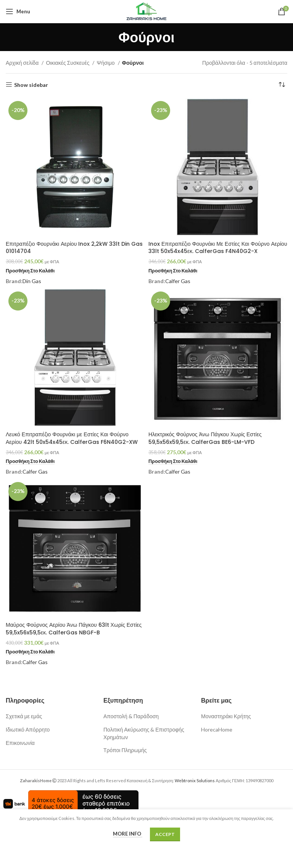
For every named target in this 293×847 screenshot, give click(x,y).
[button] (30, 271)
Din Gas (32, 281)
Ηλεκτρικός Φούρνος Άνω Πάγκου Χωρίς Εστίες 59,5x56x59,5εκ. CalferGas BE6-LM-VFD (205, 438)
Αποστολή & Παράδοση (131, 716)
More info (127, 834)
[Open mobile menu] (18, 11)
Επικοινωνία (20, 743)
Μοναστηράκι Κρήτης (226, 716)
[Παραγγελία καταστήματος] (281, 85)
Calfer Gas (177, 281)
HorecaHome (216, 729)
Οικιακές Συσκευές (68, 62)
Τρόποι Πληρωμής (125, 750)
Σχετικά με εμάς (24, 716)
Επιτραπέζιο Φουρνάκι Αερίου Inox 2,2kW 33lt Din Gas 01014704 (74, 247)
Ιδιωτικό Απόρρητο (28, 729)
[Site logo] (146, 11)
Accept (165, 834)
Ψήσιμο (106, 62)
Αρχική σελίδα (23, 62)
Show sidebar (31, 85)
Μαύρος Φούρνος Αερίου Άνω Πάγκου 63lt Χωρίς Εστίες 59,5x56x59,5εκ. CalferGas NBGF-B (74, 628)
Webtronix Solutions (195, 780)
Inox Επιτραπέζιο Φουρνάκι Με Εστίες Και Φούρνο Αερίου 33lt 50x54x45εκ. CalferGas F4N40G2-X (217, 247)
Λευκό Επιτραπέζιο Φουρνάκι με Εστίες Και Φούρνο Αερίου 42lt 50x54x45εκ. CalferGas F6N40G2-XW (72, 438)
